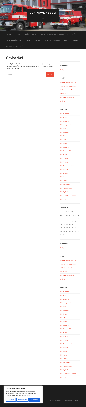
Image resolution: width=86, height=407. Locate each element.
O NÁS (74, 34)
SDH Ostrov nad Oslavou (67, 151)
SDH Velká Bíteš (65, 184)
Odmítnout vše (22, 399)
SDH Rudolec (64, 173)
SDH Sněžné (63, 180)
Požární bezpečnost (66, 90)
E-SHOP (43, 34)
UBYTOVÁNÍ (19, 46)
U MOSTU (9, 46)
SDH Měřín (63, 139)
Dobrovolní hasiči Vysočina (68, 82)
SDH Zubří (63, 199)
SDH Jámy (63, 128)
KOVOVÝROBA (63, 34)
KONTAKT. (52, 34)
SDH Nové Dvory (65, 147)
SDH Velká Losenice (66, 188)
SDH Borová (63, 117)
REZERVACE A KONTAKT (52, 40)
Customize (11, 399)
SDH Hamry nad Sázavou (67, 125)
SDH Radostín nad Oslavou (68, 166)
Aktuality (9, 34)
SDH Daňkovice (64, 121)
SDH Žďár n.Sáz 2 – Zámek (68, 195)
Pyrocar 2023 (64, 93)
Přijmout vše (34, 399)
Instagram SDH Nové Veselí (68, 86)
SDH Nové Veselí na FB (67, 97)
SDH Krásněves (64, 132)
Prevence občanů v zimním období (18, 40)
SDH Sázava (63, 177)
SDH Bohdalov (64, 113)
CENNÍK (26, 34)
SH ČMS (62, 101)
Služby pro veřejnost (66, 70)
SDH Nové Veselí (43, 12)
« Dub (62, 234)
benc (18, 34)
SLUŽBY (66, 40)
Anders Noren (67, 401)
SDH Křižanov (64, 136)
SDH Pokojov (64, 154)
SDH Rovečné (64, 169)
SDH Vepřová (64, 192)
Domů (34, 34)
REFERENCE (37, 40)
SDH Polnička (64, 158)
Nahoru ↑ (76, 401)
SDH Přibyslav (64, 162)
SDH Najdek (63, 143)
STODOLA (75, 40)
